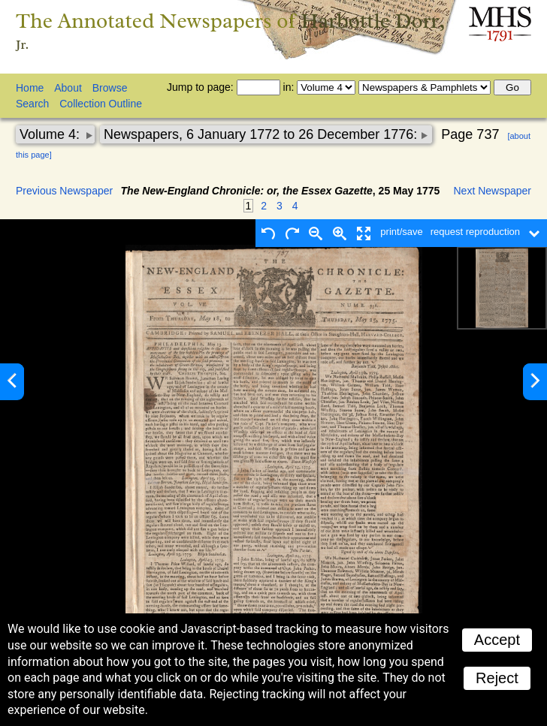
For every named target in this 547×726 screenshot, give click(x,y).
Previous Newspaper (64, 191)
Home (30, 88)
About (68, 88)
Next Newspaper (493, 191)
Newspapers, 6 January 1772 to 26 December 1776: (262, 134)
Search (32, 104)
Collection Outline (100, 104)
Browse (110, 88)
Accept (497, 639)
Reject (497, 678)
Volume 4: (51, 134)
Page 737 (470, 134)
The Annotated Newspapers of (230, 31)
